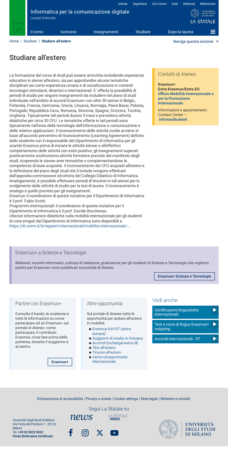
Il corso (37, 31)
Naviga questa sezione (193, 41)
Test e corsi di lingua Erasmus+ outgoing (182, 326)
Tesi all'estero (105, 355)
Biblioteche (207, 4)
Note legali (149, 406)
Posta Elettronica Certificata (33, 444)
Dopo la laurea (180, 31)
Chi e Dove (159, 4)
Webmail (189, 4)
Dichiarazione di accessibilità (60, 406)
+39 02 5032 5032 (30, 440)
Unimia (123, 4)
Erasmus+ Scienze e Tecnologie (182, 277)
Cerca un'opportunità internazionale (111, 368)
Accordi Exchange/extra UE (117, 350)
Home (213, 31)
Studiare (143, 31)
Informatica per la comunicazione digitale (80, 12)
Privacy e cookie (98, 406)
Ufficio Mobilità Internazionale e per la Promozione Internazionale (186, 100)
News (81, 425)
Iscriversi (68, 31)
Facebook (70, 438)
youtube (114, 438)
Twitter (100, 438)
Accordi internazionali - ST (177, 338)
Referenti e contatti (175, 406)
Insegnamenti (106, 31)
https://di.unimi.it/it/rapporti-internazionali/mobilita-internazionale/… (69, 226)
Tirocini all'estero (107, 360)
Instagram (85, 438)
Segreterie (140, 4)
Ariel (175, 4)
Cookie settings (126, 406)
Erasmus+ (59, 369)
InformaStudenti (174, 122)
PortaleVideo (118, 425)
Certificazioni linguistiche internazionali (177, 312)
